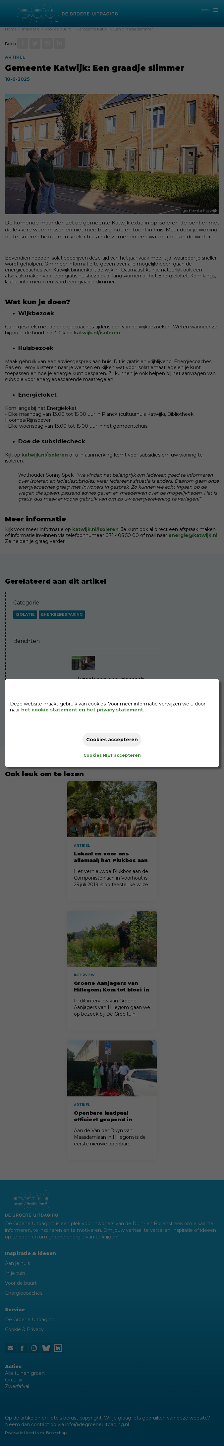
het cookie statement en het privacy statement (82, 710)
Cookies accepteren (112, 740)
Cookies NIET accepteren (112, 755)
